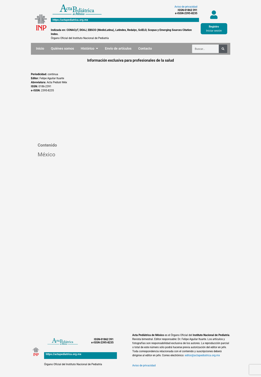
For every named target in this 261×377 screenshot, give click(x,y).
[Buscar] (223, 49)
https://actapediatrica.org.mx (70, 19)
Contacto (145, 48)
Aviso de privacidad (186, 6)
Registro (214, 26)
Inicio (40, 48)
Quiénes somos (62, 48)
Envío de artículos (118, 48)
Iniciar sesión (214, 30)
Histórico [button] (89, 48)
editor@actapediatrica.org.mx (202, 355)
